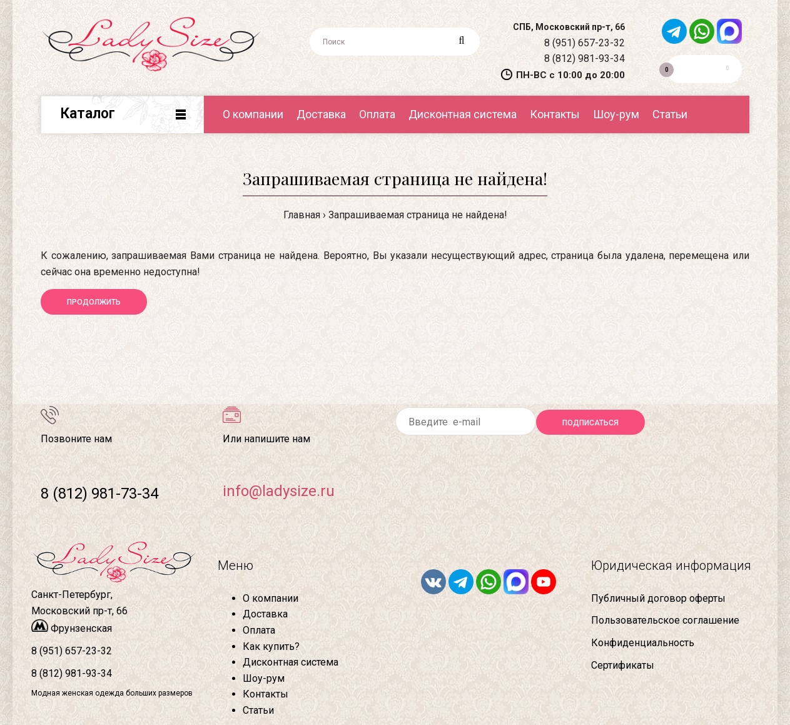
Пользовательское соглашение (665, 620)
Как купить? (271, 646)
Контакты (265, 694)
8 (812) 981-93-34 (584, 58)
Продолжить (94, 302)
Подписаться (590, 422)
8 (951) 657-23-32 (584, 43)
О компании (270, 598)
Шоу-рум (264, 678)
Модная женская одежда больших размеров (112, 693)
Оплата (259, 630)
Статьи (258, 710)
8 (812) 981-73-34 (99, 493)
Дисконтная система (290, 662)
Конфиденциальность (642, 643)
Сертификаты (622, 665)
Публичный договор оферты (658, 598)
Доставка (265, 614)
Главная (301, 215)
